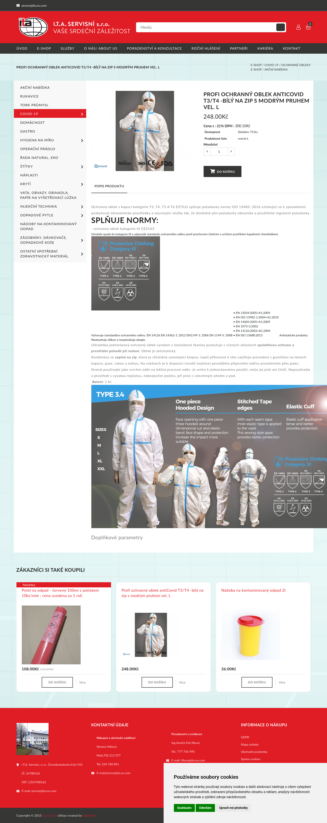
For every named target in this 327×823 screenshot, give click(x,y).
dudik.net (89, 815)
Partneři (239, 48)
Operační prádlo (37, 149)
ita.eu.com (50, 815)
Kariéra (265, 48)
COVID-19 (271, 65)
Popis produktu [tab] (109, 186)
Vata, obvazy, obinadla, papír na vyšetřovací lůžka (48, 195)
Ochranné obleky (296, 65)
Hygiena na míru (52, 140)
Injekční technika (52, 206)
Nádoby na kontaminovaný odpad (48, 226)
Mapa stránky (250, 744)
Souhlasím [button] (184, 808)
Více (82, 682)
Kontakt (291, 48)
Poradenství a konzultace (154, 48)
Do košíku (222, 171)
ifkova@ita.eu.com (193, 760)
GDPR (245, 737)
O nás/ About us (100, 48)
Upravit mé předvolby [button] (233, 808)
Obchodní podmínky (254, 752)
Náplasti (29, 175)
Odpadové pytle (52, 215)
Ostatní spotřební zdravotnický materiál (52, 253)
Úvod (22, 48)
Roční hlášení (206, 48)
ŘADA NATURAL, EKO (39, 157)
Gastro (27, 131)
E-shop (44, 48)
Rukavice (29, 96)
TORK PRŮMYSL (34, 105)
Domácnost (32, 122)
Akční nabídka (276, 69)
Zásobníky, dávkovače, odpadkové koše (52, 239)
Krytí (52, 184)
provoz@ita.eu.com (43, 791)
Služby (67, 48)
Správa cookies (250, 759)
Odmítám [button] (205, 808)
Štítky (52, 166)
